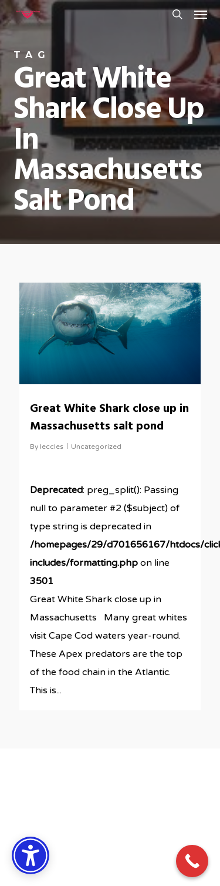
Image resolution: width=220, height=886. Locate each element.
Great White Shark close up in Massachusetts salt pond (109, 418)
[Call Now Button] (192, 861)
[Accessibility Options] (30, 855)
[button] (200, 14)
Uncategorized (96, 446)
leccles (51, 446)
